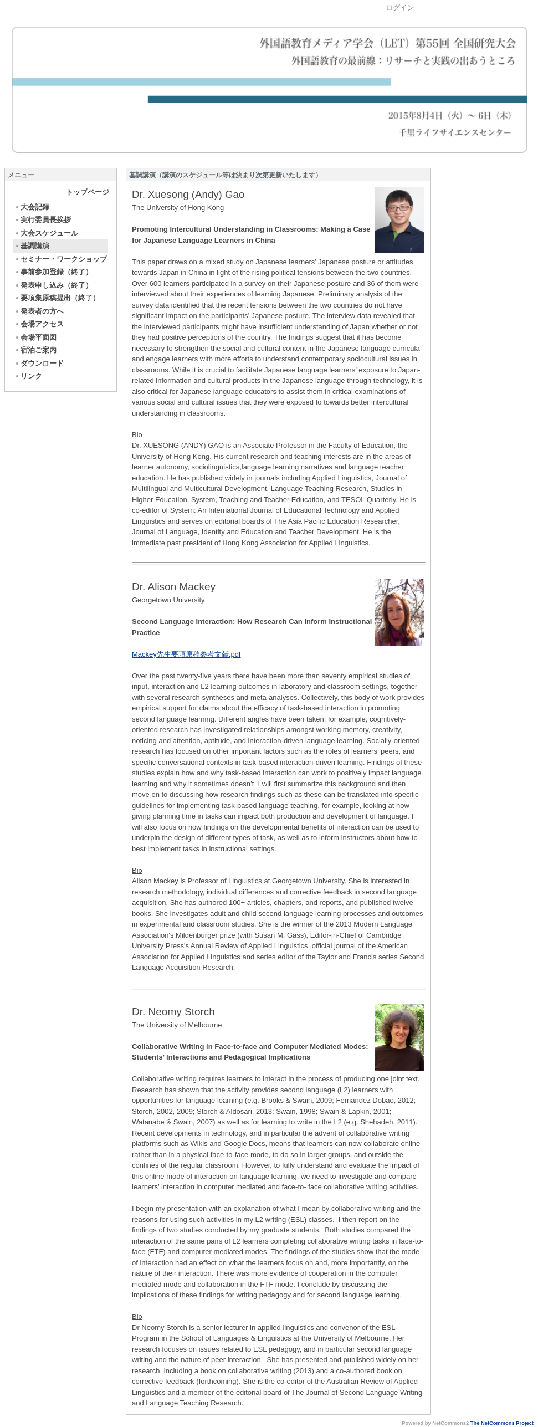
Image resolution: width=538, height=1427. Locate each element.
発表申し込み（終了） (53, 285)
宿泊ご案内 (35, 350)
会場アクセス (39, 324)
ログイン (400, 7)
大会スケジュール (46, 233)
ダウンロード (39, 363)
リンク (28, 376)
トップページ (87, 192)
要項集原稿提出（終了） (57, 298)
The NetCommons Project (502, 1423)
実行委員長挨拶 (42, 220)
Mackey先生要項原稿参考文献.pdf (186, 654)
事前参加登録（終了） (53, 272)
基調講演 (31, 246)
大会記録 (31, 207)
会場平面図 (35, 337)
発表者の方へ (39, 311)
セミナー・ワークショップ (60, 259)
